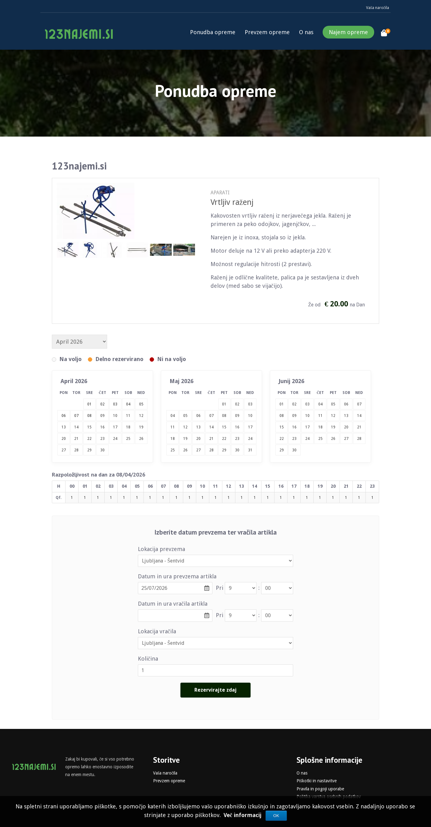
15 (89, 427)
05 (185, 416)
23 (102, 438)
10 (115, 416)
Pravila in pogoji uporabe (320, 788)
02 (237, 404)
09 (102, 416)
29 (89, 450)
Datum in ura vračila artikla (172, 603)
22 (89, 438)
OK (276, 815)
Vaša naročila (377, 8)
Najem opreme (348, 32)
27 (63, 450)
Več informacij (243, 815)
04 (172, 416)
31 (250, 450)
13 (63, 427)
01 (224, 404)
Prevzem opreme (267, 32)
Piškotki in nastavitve (316, 780)
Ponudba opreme (212, 32)
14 (76, 427)
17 (115, 427)
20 (63, 438)
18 (128, 427)
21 (76, 438)
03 (250, 404)
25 (128, 438)
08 (224, 416)
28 (76, 450)
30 (102, 450)
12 (141, 416)
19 (141, 427)
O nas (306, 32)
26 (141, 438)
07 (211, 416)
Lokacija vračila (157, 631)
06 (198, 416)
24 (115, 438)
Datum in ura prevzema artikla (177, 576)
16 (102, 427)
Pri (219, 588)
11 (128, 416)
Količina (148, 658)
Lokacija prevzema (161, 549)
